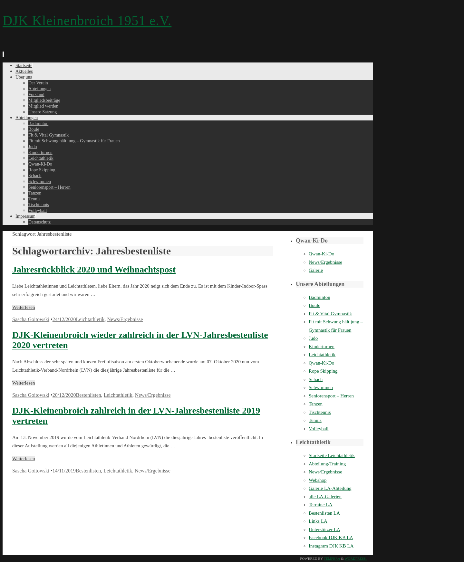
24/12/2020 (64, 319)
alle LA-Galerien (325, 496)
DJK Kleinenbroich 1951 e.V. (87, 20)
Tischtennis (320, 412)
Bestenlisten (88, 395)
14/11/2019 (64, 470)
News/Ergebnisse (125, 319)
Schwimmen (321, 387)
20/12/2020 (64, 395)
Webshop (317, 480)
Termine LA (321, 504)
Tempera (332, 558)
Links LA (318, 521)
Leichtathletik (90, 319)
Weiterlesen (23, 307)
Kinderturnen (321, 346)
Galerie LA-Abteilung (330, 488)
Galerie (316, 270)
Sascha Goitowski (30, 319)
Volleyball (318, 428)
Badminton (319, 297)
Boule (314, 305)
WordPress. (355, 558)
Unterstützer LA (324, 529)
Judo (313, 338)
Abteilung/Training (327, 463)
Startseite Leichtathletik (332, 455)
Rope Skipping (323, 371)
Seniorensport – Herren (331, 395)
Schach (316, 379)
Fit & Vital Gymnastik (330, 313)
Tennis (315, 420)
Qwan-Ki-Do (321, 253)
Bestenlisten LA (324, 513)
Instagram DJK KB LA (331, 545)
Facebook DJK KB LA (331, 537)
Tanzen (316, 403)
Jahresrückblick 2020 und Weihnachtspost (94, 269)
